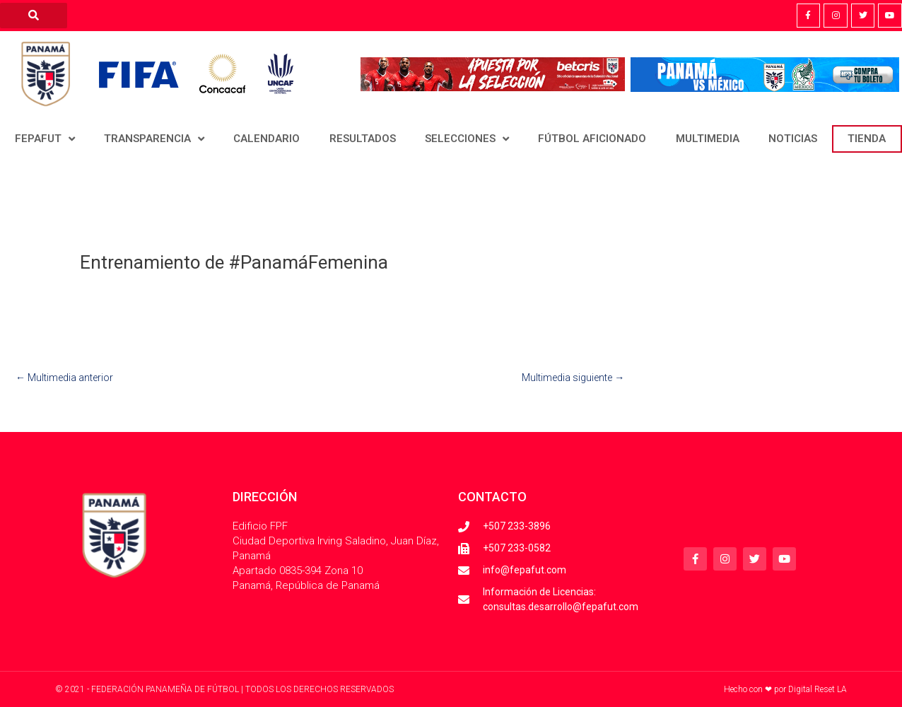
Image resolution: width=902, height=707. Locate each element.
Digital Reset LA (817, 689)
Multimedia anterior (64, 377)
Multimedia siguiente (573, 377)
